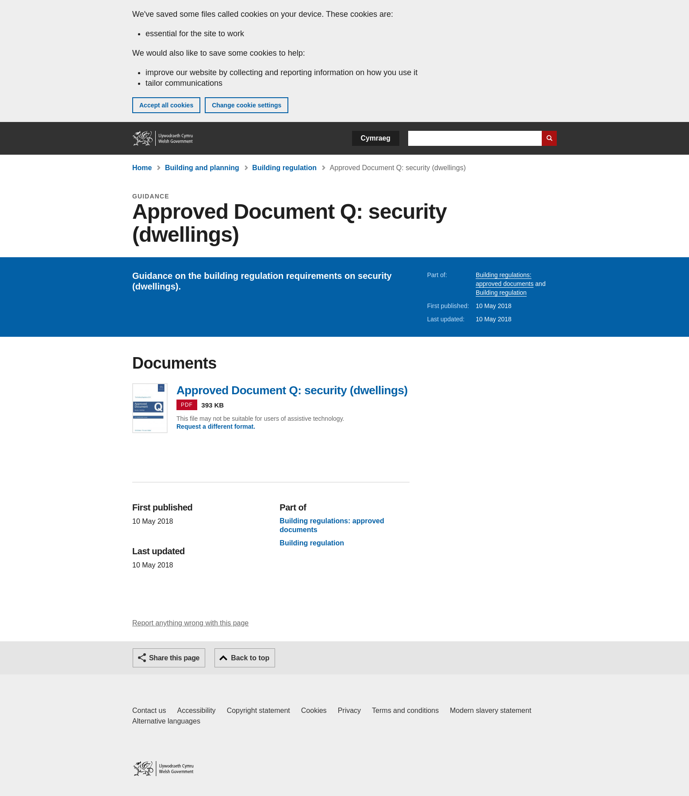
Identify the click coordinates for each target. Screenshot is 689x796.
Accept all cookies (166, 105)
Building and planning (202, 167)
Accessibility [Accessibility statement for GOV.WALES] (196, 710)
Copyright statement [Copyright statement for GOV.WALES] (258, 710)
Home (142, 167)
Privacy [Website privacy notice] (349, 710)
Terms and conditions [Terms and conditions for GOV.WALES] (405, 710)
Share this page (174, 658)
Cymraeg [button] (375, 138)
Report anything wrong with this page (190, 623)
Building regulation (284, 167)
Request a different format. (215, 426)
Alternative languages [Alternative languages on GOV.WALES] (166, 721)
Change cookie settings (246, 105)
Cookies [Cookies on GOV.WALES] (314, 710)
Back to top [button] (250, 658)
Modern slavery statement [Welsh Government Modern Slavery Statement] (490, 710)
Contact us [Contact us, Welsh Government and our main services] (149, 710)
